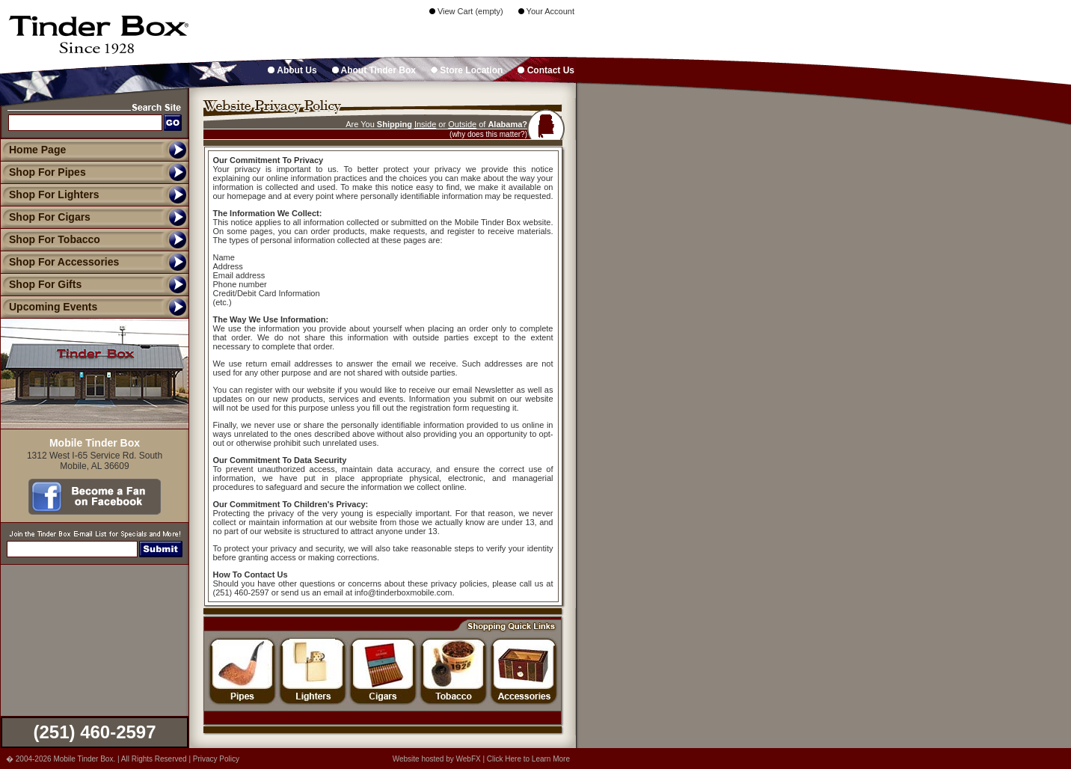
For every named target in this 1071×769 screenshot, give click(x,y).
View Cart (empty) (466, 11)
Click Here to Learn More (528, 759)
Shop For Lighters (49, 194)
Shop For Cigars (45, 217)
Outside (462, 124)
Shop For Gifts (41, 284)
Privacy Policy (216, 759)
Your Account (546, 11)
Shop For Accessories (59, 262)
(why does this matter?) (488, 134)
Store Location (467, 70)
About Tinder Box (374, 70)
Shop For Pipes (43, 172)
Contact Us (546, 70)
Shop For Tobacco (50, 239)
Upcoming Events (48, 307)
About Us (292, 70)
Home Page (37, 150)
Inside (425, 124)
